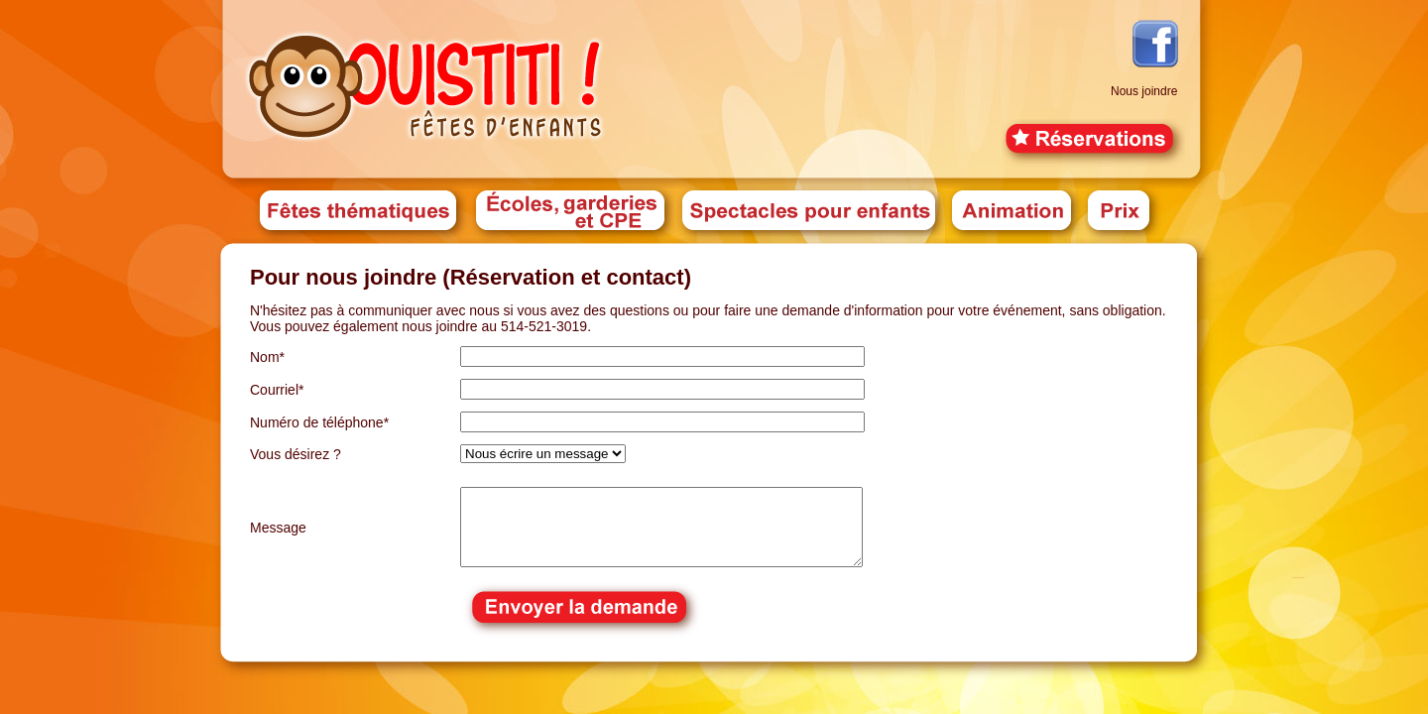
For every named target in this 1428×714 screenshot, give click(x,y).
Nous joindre (1144, 91)
